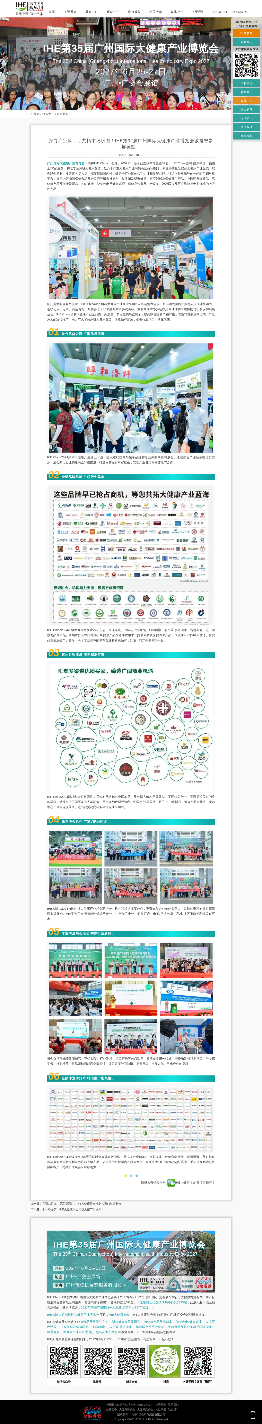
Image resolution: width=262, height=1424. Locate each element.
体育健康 (53, 1332)
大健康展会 (110, 1409)
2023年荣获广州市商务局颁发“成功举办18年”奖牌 (114, 1307)
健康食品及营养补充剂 (92, 1321)
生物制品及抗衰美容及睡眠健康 (190, 1327)
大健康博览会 (127, 1409)
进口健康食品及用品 (126, 1321)
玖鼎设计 (173, 1409)
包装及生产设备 (106, 1332)
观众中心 (113, 12)
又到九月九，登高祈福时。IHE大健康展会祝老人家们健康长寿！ (83, 1203)
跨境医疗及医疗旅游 (150, 1327)
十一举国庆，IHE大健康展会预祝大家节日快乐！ (73, 1209)
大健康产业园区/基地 (77, 1332)
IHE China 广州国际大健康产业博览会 (73, 1314)
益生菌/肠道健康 (120, 1327)
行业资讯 (247, 118)
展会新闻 (62, 114)
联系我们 (173, 1404)
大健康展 (160, 1409)
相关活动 (155, 12)
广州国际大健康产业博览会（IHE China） (128, 1404)
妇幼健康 (99, 1327)
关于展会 (70, 12)
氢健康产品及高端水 (158, 1321)
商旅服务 (134, 12)
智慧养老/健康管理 (189, 1321)
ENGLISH (220, 12)
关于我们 (198, 12)
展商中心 (91, 12)
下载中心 (247, 83)
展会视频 (247, 135)
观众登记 (247, 42)
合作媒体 (247, 127)
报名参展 (247, 33)
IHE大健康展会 (181, 1182)
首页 (52, 12)
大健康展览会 (145, 1409)
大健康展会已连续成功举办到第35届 (162, 1302)
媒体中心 (177, 12)
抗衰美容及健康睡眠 (75, 1327)
